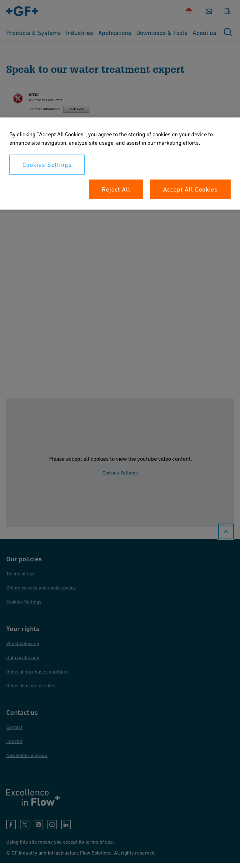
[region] (120, 164)
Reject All (116, 189)
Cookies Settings (47, 164)
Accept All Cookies (190, 189)
